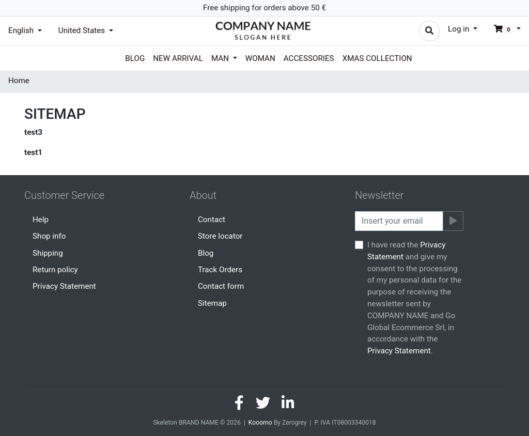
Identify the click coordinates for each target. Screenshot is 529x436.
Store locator (220, 236)
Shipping (48, 253)
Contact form (221, 286)
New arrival (178, 58)
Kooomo (260, 422)
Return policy (55, 269)
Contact (211, 219)
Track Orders (220, 269)
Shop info (49, 236)
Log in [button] (459, 29)
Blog (135, 58)
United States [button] (82, 30)
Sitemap (212, 303)
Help (41, 219)
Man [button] (221, 58)
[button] (503, 29)
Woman (260, 58)
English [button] (22, 30)
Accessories (309, 58)
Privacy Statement (64, 286)
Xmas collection (377, 58)
